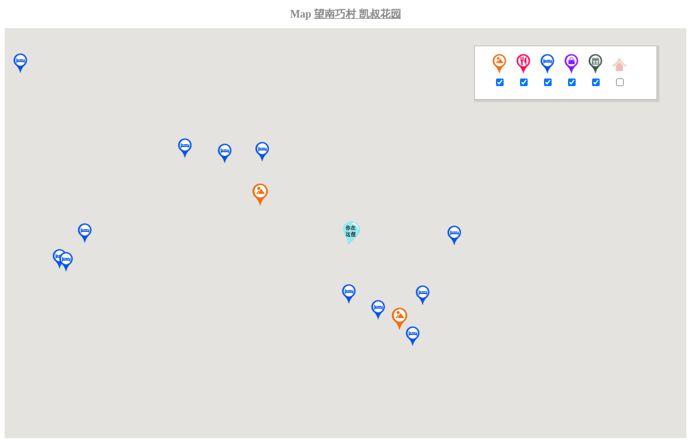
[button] (378, 310)
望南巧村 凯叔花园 (357, 14)
